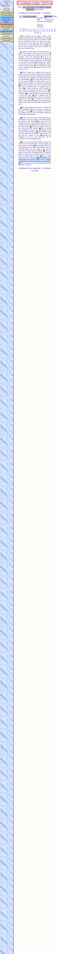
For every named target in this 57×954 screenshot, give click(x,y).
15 (21, 31)
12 (49, 29)
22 (39, 31)
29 (35, 33)
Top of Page (34, 170)
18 (28, 31)
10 (44, 29)
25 (47, 31)
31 (40, 33)
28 (54, 31)
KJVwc (41, 9)
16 (23, 31)
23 (41, 31)
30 (38, 33)
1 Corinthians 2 (46, 13)
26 (49, 31)
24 (44, 31)
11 (47, 29)
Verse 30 (20, 17)
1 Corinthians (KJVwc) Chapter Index (29, 13)
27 (52, 31)
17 (26, 31)
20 (34, 31)
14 (55, 29)
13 (52, 29)
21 (36, 31)
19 (31, 31)
